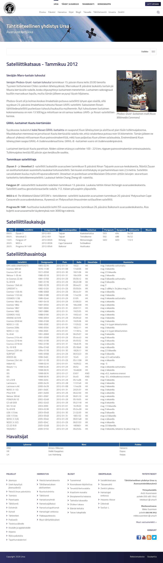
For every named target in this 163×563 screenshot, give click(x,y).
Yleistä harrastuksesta (49, 480)
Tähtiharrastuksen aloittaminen (47, 486)
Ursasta (112, 12)
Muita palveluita (16, 535)
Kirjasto (12, 531)
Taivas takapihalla (78, 512)
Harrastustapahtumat (49, 507)
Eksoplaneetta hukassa (80, 496)
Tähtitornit (13, 503)
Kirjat (71, 12)
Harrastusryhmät (47, 499)
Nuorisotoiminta (46, 491)
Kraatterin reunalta (78, 492)
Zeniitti (121, 12)
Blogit (78, 12)
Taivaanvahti (88, 4)
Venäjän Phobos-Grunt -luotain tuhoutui (28, 82)
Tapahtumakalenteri (17, 539)
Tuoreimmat (75, 480)
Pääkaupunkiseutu (47, 515)
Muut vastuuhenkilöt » (146, 522)
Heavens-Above (108, 499)
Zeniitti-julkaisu (107, 488)
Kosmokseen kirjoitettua (81, 484)
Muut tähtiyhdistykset (49, 519)
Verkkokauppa (104, 4)
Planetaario (14, 499)
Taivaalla (87, 12)
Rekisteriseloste (137, 556)
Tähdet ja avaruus (70, 4)
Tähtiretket (14, 515)
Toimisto (13, 495)
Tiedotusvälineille (16, 523)
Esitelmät (13, 507)
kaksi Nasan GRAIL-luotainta (48, 130)
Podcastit (13, 519)
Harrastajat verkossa (48, 511)
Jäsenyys (13, 480)
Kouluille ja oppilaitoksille (19, 527)
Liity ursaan (153, 4)
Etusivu (42, 12)
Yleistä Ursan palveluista (20, 491)
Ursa (56, 4)
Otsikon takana (77, 504)
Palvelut (51, 12)
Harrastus (62, 12)
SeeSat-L (105, 507)
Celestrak (105, 503)
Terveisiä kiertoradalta (80, 488)
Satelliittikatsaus (108, 480)
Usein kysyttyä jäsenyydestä (15, 486)
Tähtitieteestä (99, 12)
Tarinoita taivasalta (79, 500)
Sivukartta (152, 556)
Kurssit (12, 511)
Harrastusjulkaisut (47, 503)
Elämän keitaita (77, 508)
